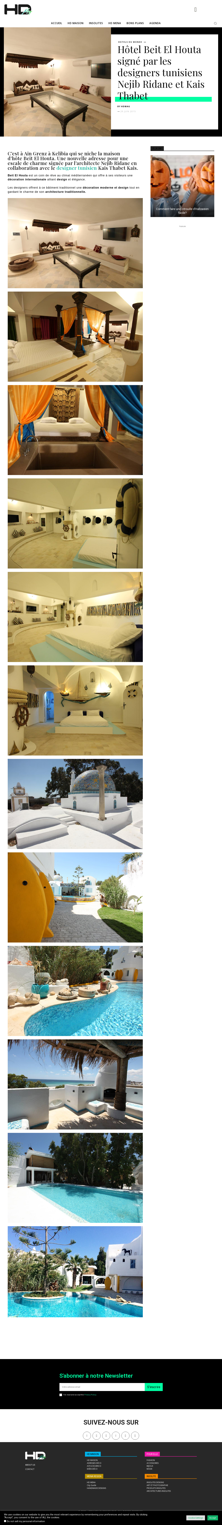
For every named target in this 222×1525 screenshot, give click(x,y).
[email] (102, 1387)
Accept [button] (212, 1518)
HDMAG (125, 106)
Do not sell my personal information (26, 1521)
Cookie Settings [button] (195, 1518)
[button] (215, 23)
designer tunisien (77, 168)
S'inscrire (153, 1387)
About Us (30, 1465)
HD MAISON (93, 1454)
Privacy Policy (90, 1395)
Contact (29, 1469)
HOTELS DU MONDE (130, 42)
